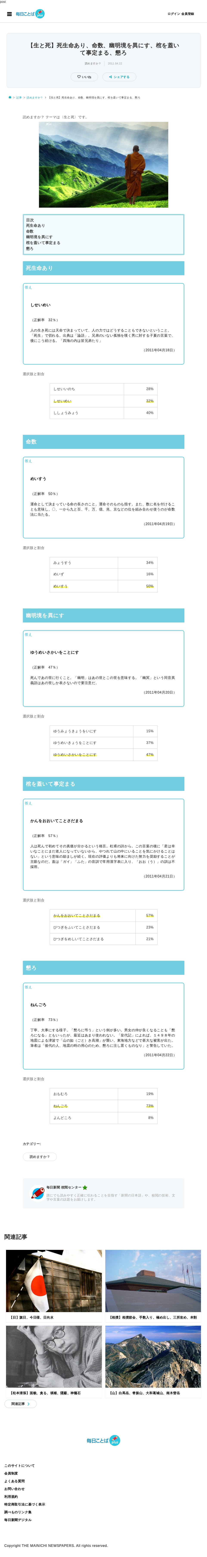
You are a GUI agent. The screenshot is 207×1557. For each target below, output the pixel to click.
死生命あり (35, 226)
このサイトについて (19, 1465)
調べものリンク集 (17, 1512)
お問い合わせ (14, 1489)
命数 (30, 231)
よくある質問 (14, 1481)
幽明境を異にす (39, 237)
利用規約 (11, 1496)
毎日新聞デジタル (17, 1520)
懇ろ (30, 249)
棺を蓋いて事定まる (43, 243)
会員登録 (187, 14)
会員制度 (11, 1473)
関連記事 (18, 1404)
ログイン (174, 14)
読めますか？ (93, 63)
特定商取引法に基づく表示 (24, 1504)
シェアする (119, 77)
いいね (86, 77)
